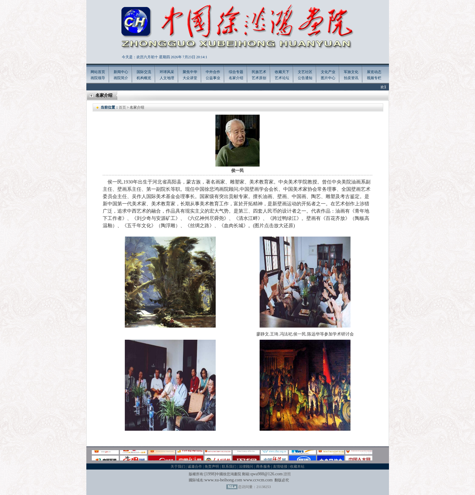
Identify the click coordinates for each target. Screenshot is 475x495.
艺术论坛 (282, 78)
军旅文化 (351, 72)
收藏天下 (282, 72)
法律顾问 (246, 466)
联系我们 (229, 466)
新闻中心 (121, 72)
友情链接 (280, 466)
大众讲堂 (190, 78)
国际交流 (144, 72)
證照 (287, 474)
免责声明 (211, 466)
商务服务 (263, 466)
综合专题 (236, 72)
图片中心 (328, 78)
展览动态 (374, 72)
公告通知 (305, 78)
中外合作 (213, 72)
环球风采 (167, 72)
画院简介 (121, 78)
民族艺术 (259, 72)
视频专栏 (374, 78)
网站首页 (98, 72)
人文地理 (167, 78)
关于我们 (178, 466)
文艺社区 (305, 72)
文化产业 (328, 72)
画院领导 (98, 78)
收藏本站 (297, 466)
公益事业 (213, 78)
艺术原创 (259, 78)
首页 (122, 107)
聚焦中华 (190, 72)
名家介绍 (236, 78)
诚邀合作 (195, 466)
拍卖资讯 (351, 78)
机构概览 (144, 78)
